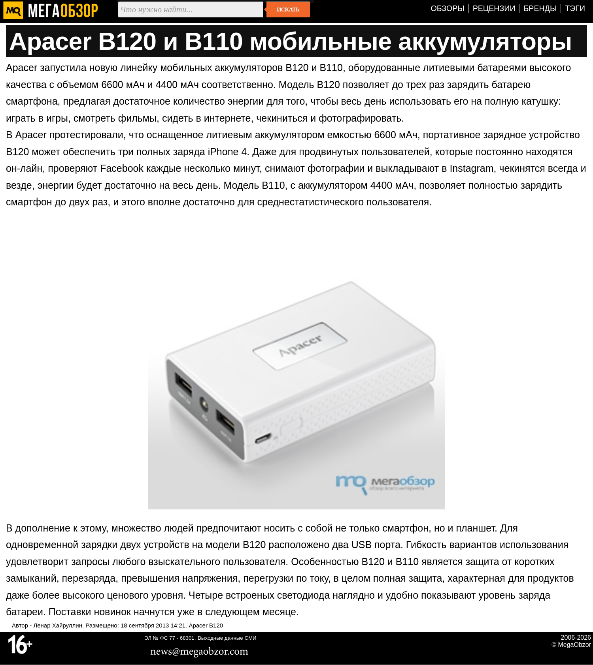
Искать (288, 9)
